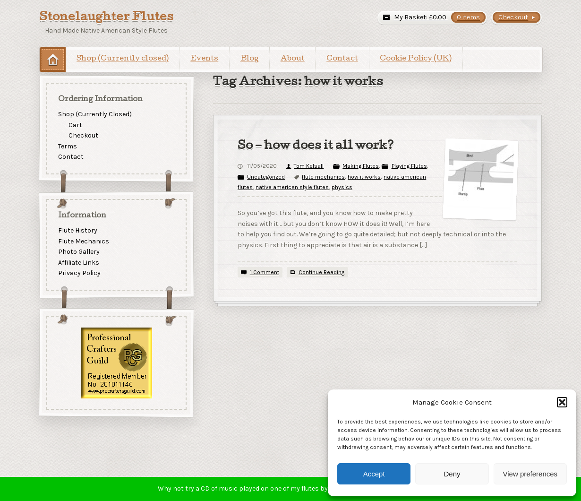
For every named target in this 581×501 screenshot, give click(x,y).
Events (204, 59)
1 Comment (264, 272)
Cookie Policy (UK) (416, 59)
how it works (364, 176)
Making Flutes (360, 166)
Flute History (77, 230)
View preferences (530, 474)
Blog (249, 59)
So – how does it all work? (316, 146)
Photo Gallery (79, 252)
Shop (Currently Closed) (95, 114)
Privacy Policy (79, 273)
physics (342, 187)
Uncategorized (266, 176)
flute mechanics (323, 176)
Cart (75, 125)
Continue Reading (321, 272)
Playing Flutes (409, 166)
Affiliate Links (78, 263)
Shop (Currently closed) (123, 59)
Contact (342, 59)
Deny (452, 474)
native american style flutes (292, 187)
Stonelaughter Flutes (106, 18)
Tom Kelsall (309, 166)
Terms (67, 146)
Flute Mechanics (83, 241)
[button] (562, 402)
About (293, 59)
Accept (374, 474)
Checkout (83, 135)
